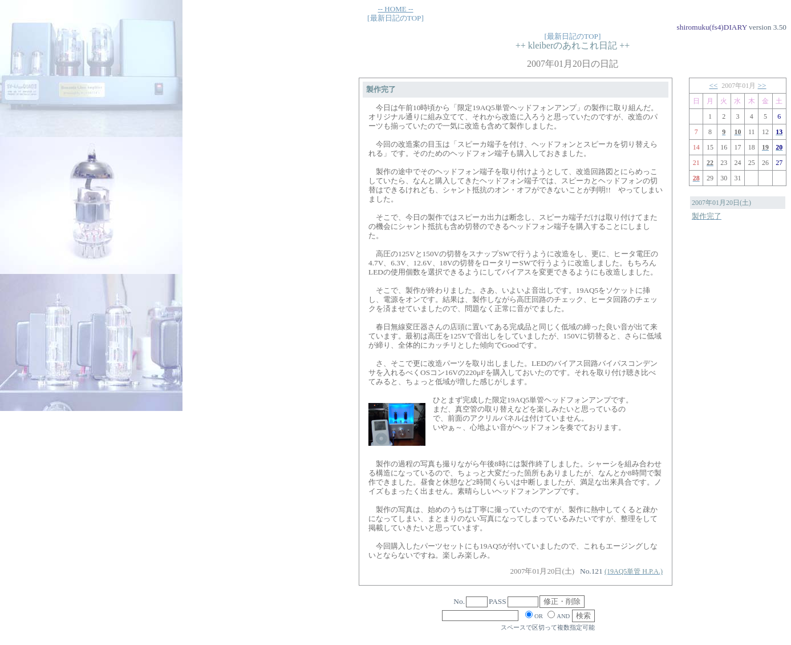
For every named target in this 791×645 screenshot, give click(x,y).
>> (762, 85)
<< (713, 85)
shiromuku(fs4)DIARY (712, 27)
